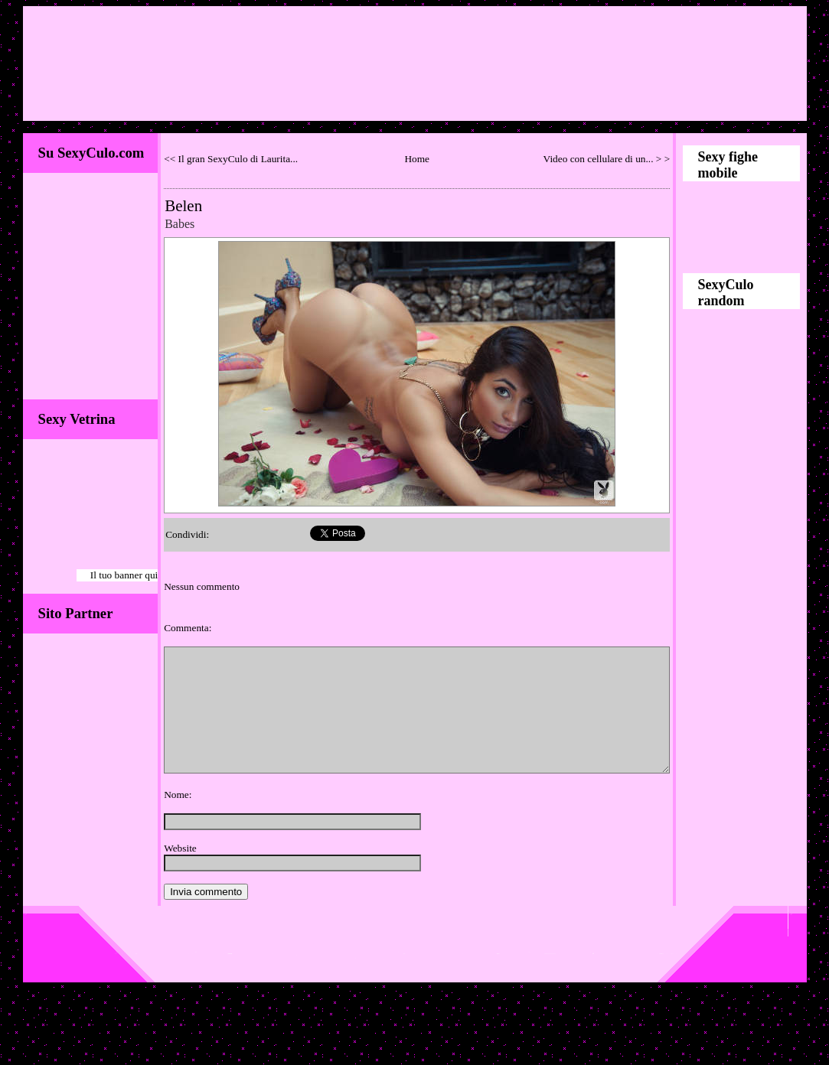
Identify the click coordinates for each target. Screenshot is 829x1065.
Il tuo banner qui (124, 575)
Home (416, 158)
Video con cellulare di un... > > (607, 158)
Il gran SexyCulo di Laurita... (238, 158)
